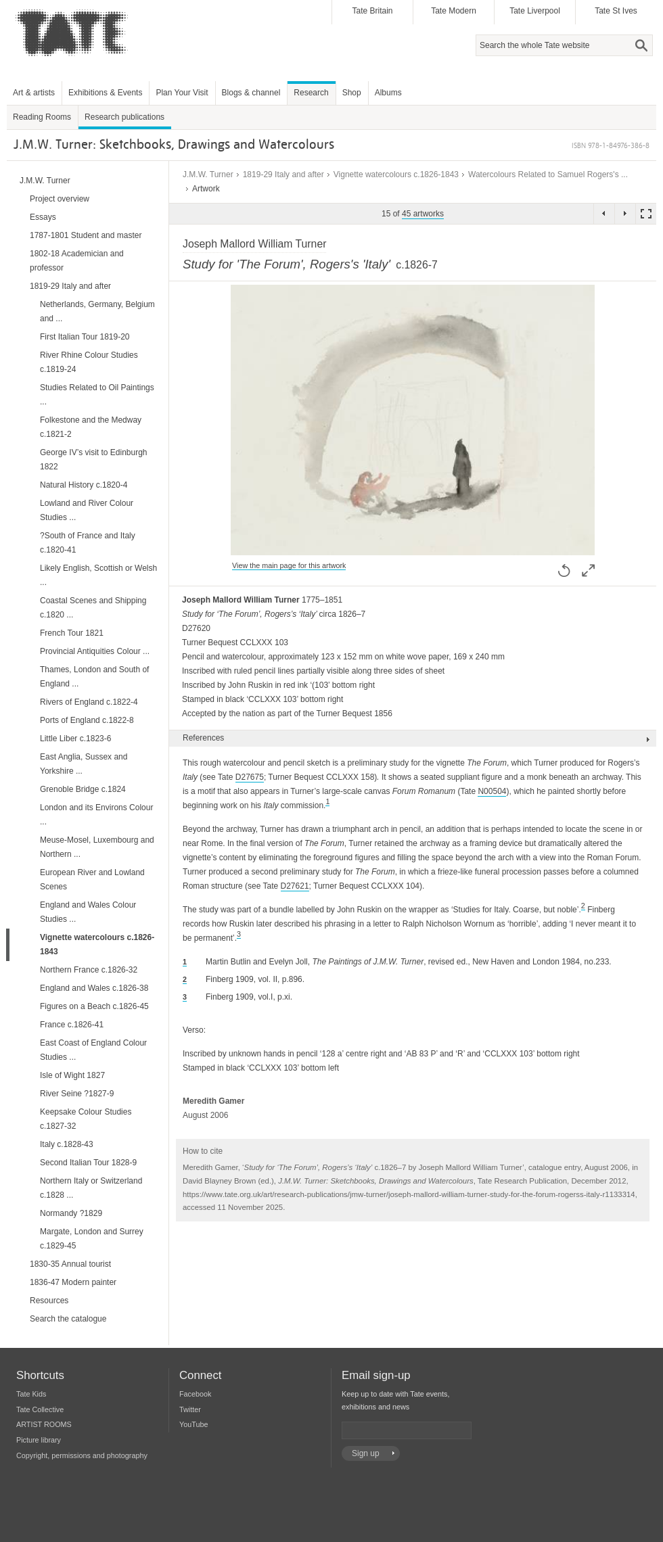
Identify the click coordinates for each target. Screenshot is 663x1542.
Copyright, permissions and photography (81, 1455)
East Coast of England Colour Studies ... (93, 1050)
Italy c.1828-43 (66, 1144)
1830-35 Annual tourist (70, 1264)
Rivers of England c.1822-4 (89, 702)
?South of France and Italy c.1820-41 (87, 543)
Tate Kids (31, 1394)
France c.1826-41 (72, 1024)
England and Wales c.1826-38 (94, 988)
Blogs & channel (251, 92)
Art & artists (34, 92)
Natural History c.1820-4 (83, 485)
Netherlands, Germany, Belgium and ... (97, 311)
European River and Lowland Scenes (92, 879)
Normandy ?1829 (71, 1213)
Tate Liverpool (534, 11)
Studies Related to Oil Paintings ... (97, 394)
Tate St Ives (616, 11)
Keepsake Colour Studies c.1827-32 (85, 1119)
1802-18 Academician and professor (77, 261)
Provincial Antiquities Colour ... (95, 651)
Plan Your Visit (182, 92)
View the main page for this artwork (289, 565)
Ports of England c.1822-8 (87, 720)
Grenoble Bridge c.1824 (83, 789)
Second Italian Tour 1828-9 (88, 1162)
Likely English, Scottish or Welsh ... (98, 575)
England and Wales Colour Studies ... (88, 912)
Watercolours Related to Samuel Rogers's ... (548, 174)
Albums (388, 92)
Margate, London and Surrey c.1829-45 (91, 1239)
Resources (49, 1300)
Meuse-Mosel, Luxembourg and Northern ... (97, 847)
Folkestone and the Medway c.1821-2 (90, 427)
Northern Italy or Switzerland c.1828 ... (91, 1188)
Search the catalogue (68, 1319)
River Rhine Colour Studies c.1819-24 (89, 362)
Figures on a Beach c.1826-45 (94, 1006)
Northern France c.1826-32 (88, 970)
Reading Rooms (42, 117)
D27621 (295, 886)
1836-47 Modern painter (73, 1282)
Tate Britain (372, 11)
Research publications (124, 117)
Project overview (59, 199)
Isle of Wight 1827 (72, 1075)
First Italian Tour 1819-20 (85, 337)
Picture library (38, 1440)
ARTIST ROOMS (44, 1424)
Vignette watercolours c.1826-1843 (396, 174)
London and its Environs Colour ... (96, 814)
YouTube (193, 1424)
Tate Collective (40, 1409)
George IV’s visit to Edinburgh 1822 (93, 459)
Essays (43, 217)
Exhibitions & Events (105, 92)
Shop (351, 92)
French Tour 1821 (72, 633)
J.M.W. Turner (208, 174)
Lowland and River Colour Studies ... (86, 510)
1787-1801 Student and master (85, 235)
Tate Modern (453, 11)
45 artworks (423, 213)
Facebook (195, 1394)
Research (311, 92)
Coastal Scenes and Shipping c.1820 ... (93, 608)
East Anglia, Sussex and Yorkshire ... (83, 764)
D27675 (249, 777)
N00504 (492, 791)
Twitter (190, 1409)
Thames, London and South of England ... (94, 676)
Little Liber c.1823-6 (75, 738)
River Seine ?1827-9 (77, 1093)
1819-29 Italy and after (283, 174)
